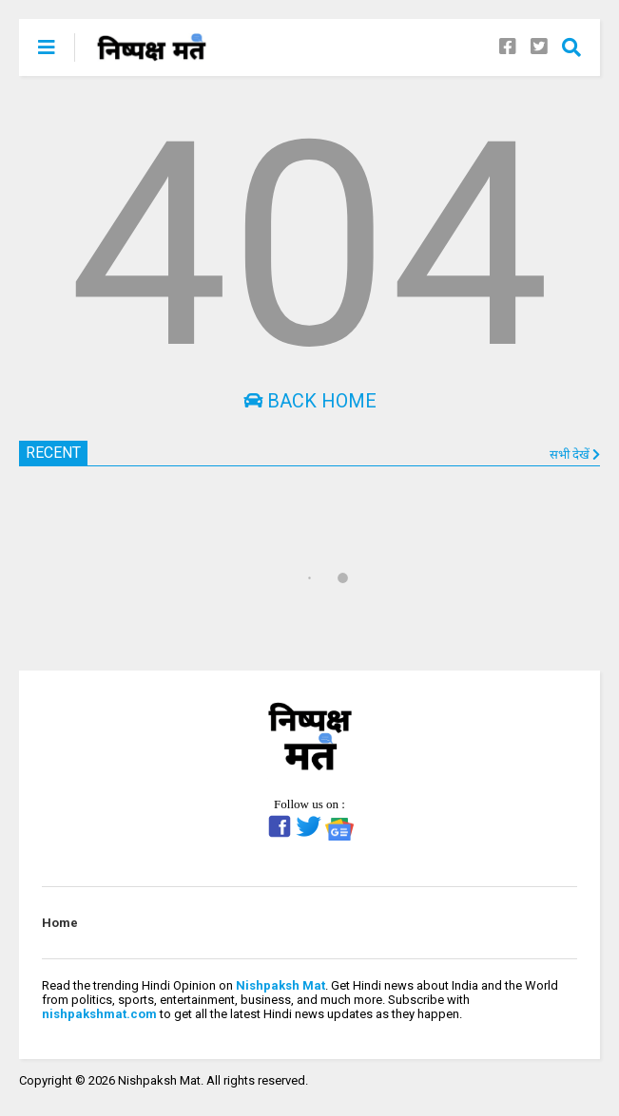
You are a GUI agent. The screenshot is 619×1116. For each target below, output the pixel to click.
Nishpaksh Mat (280, 985)
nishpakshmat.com (99, 1014)
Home (60, 923)
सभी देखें (575, 454)
